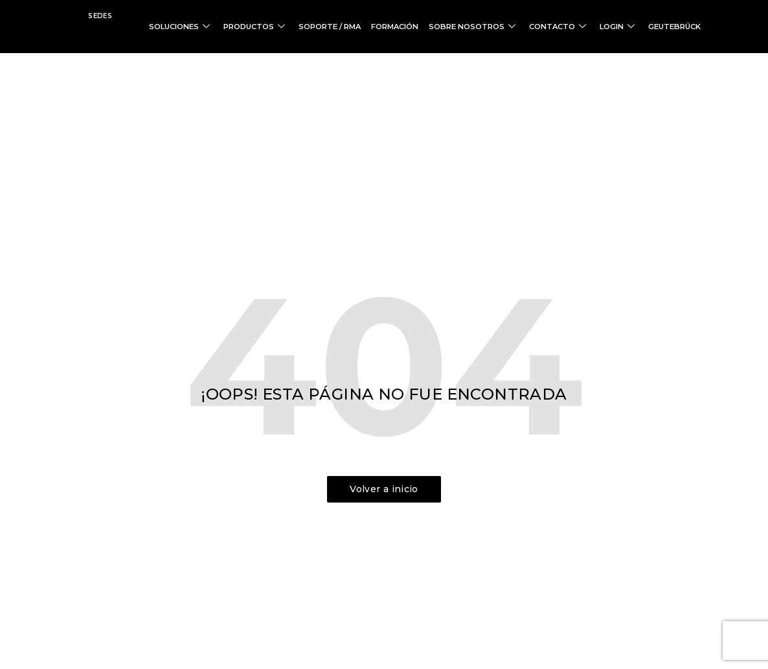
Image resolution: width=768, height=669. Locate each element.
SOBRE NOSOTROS (488, 26)
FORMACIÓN (415, 26)
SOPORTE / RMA (355, 26)
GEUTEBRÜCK (677, 26)
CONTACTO (568, 26)
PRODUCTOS (285, 26)
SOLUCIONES (214, 26)
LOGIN (624, 26)
